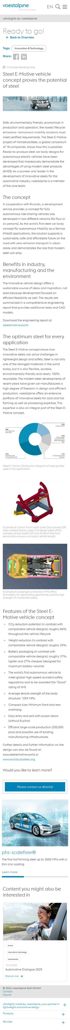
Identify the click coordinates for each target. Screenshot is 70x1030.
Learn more (9, 872)
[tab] (58, 7)
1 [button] (13, 876)
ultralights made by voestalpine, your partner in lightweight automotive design (31, 1005)
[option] (35, 837)
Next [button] (64, 939)
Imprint (7, 994)
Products (8, 1013)
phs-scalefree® (19, 852)
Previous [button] (6, 939)
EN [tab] (50, 7)
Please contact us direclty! (35, 787)
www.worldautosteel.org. (19, 759)
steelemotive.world (15, 325)
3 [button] (57, 876)
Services (7, 1021)
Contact (8, 991)
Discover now (14, 976)
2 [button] (35, 876)
